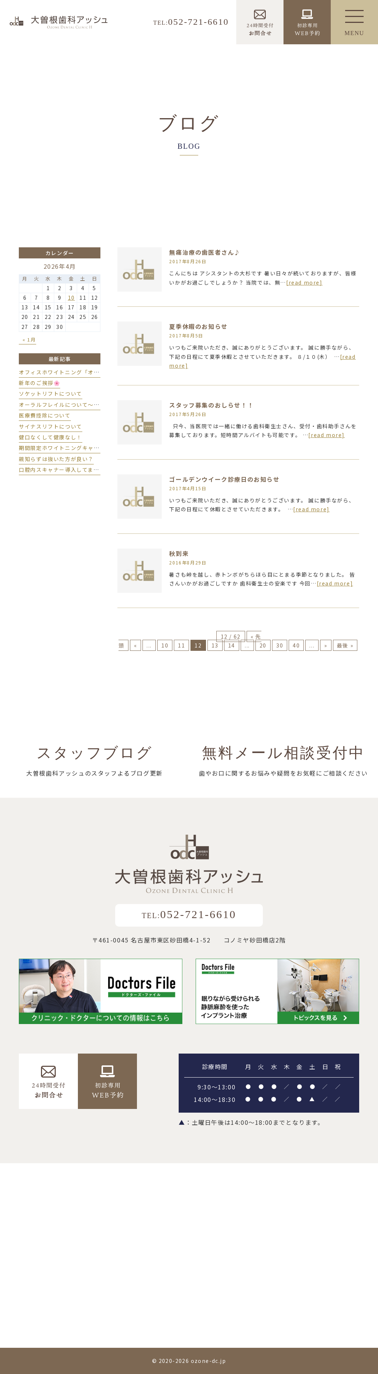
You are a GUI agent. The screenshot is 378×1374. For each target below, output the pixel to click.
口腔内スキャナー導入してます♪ (62, 469)
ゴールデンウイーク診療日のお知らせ (224, 479)
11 (181, 645)
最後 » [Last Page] (345, 645)
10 (164, 645)
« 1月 (29, 339)
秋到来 (179, 553)
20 (263, 645)
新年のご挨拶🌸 (39, 383)
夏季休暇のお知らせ (198, 326)
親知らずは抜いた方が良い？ (56, 459)
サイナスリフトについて (50, 426)
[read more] (304, 282)
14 (231, 645)
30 (279, 645)
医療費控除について (45, 415)
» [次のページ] (325, 645)
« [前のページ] (135, 645)
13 (215, 645)
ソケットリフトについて (50, 393)
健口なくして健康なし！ (50, 437)
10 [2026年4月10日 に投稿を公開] (71, 297)
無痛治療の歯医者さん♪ (205, 252)
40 (296, 645)
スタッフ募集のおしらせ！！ (211, 405)
